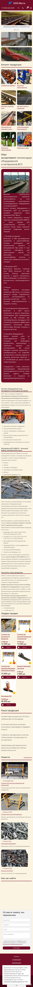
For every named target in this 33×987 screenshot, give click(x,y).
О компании (16, 959)
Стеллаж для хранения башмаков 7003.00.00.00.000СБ (8, 668)
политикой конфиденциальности (12, 944)
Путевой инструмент (8, 85)
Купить (9, 647)
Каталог (16, 956)
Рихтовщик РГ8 (6, 696)
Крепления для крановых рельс (6, 128)
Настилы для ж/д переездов (22, 107)
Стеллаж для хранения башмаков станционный (24, 637)
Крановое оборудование (22, 86)
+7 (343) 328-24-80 (7, 8)
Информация (16, 963)
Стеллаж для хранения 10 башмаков (5, 637)
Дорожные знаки (23, 148)
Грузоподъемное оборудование (23, 128)
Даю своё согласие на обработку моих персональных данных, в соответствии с (14, 942)
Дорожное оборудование (6, 149)
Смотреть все (28, 757)
